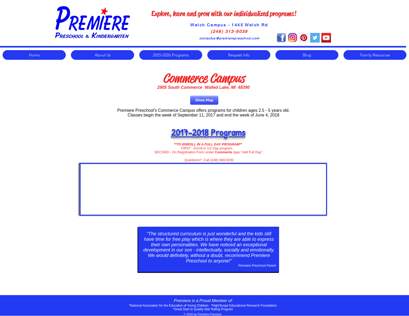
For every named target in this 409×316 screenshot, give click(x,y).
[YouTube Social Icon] (326, 38)
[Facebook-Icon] (281, 38)
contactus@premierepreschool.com (229, 38)
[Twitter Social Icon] (315, 38)
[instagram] (292, 38)
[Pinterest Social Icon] (304, 38)
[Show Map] (204, 100)
